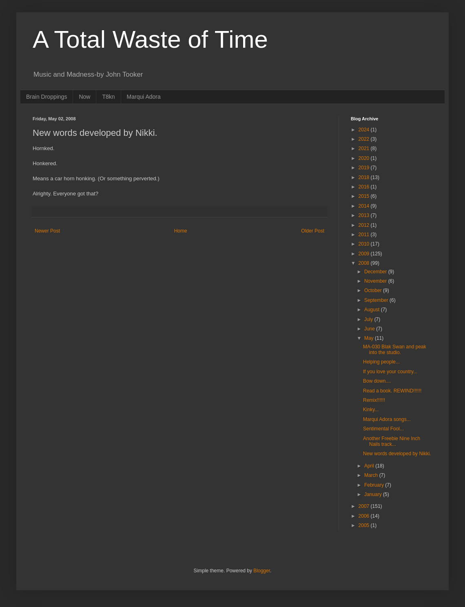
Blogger (261, 571)
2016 (365, 187)
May (369, 338)
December (376, 272)
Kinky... (371, 409)
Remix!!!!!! (374, 400)
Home (180, 231)
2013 (365, 215)
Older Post (312, 231)
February (374, 485)
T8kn (108, 96)
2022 (365, 139)
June (370, 329)
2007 (365, 506)
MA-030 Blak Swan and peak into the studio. (394, 349)
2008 (365, 263)
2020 (365, 158)
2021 (365, 148)
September (377, 300)
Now (84, 96)
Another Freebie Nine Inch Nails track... (391, 441)
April (369, 466)
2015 (365, 196)
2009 (365, 254)
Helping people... (381, 362)
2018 (365, 177)
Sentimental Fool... (383, 429)
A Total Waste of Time (150, 39)
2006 (365, 516)
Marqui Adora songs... (387, 419)
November (376, 281)
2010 (365, 244)
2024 (365, 130)
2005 (365, 525)
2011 (365, 234)
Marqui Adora (144, 96)
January (373, 494)
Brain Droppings (46, 96)
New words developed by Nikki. (397, 453)
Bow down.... (377, 381)
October (373, 290)
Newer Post (47, 231)
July (369, 319)
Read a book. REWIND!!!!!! (392, 391)
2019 (365, 168)
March (371, 475)
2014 (365, 206)
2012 (365, 225)
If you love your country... (390, 371)
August (372, 309)
